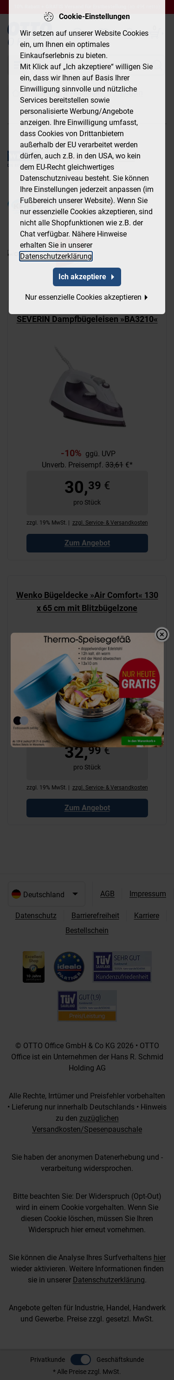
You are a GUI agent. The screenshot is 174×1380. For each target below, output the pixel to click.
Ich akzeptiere (87, 276)
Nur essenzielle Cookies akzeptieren (87, 297)
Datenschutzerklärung (56, 256)
